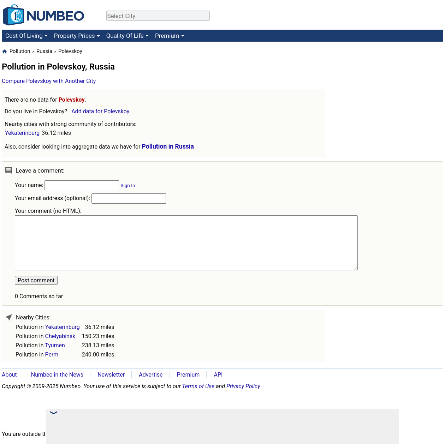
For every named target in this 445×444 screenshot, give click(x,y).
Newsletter (111, 374)
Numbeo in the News (57, 374)
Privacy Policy (243, 386)
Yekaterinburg (22, 133)
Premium (167, 35)
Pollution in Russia (168, 146)
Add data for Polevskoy (100, 111)
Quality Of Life (125, 35)
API (218, 374)
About (9, 374)
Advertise (150, 374)
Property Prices (74, 35)
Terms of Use (198, 386)
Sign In (127, 185)
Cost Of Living (24, 35)
